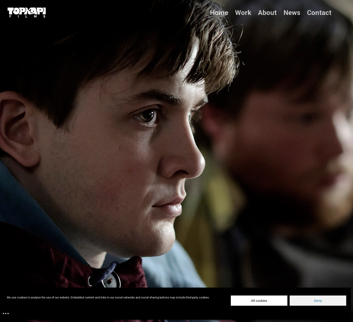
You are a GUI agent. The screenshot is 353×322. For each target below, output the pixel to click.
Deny (318, 301)
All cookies (259, 301)
